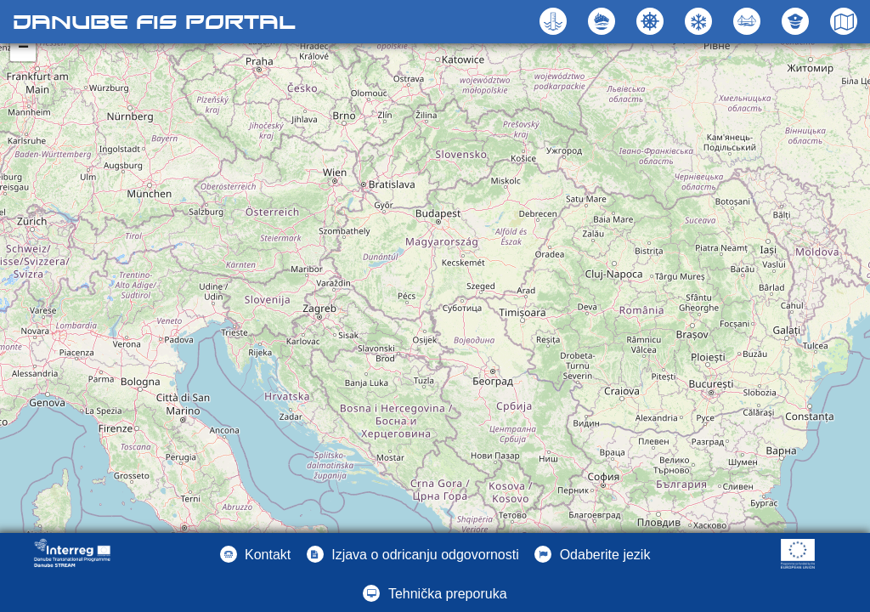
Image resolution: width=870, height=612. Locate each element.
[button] (749, 21)
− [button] (23, 48)
